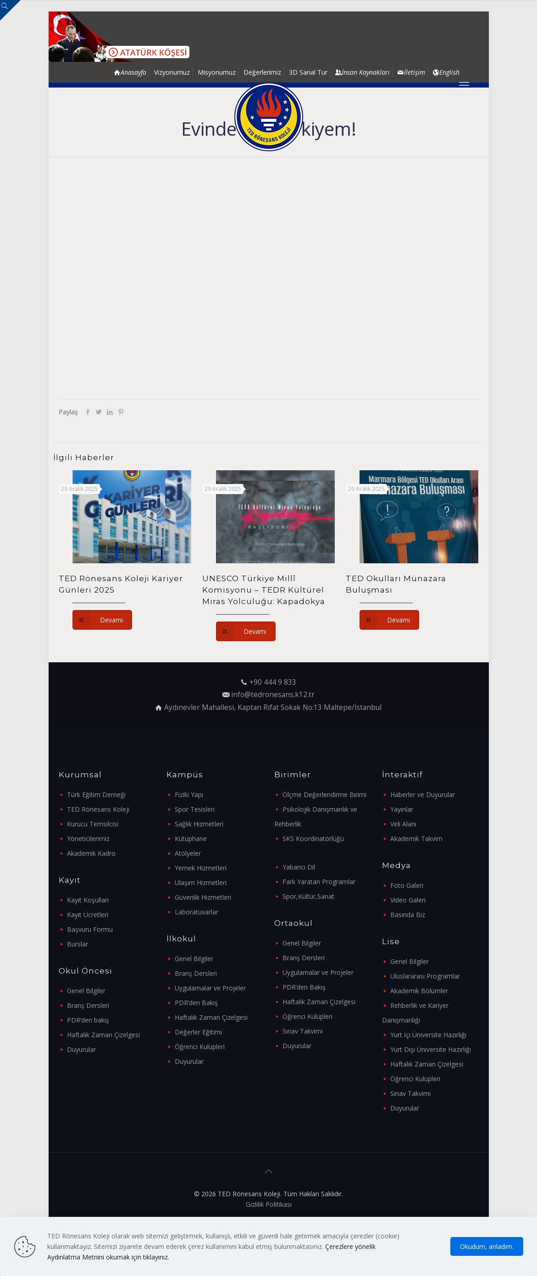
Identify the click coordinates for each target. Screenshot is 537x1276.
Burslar (77, 944)
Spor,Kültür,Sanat (308, 896)
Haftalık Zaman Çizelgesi (103, 1034)
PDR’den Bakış (196, 1002)
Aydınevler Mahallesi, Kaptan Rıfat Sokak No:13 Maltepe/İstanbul (273, 707)
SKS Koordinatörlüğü (313, 838)
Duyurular (81, 1049)
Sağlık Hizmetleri (199, 824)
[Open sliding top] (10, 10)
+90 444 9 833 (272, 682)
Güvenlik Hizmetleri (203, 897)
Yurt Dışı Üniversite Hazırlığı (430, 1049)
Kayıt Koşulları (88, 900)
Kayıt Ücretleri (87, 914)
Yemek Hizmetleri (201, 868)
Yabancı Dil (298, 867)
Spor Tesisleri (195, 809)
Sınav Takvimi (302, 1031)
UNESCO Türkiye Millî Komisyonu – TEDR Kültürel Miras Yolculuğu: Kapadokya (263, 590)
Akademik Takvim (416, 838)
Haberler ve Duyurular (422, 794)
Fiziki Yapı (189, 794)
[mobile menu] (464, 85)
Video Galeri (408, 900)
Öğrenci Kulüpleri (200, 1046)
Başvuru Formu (90, 929)
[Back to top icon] (268, 1171)
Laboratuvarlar (196, 912)
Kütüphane (191, 838)
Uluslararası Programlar (425, 976)
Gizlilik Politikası (269, 1204)
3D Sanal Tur (308, 72)
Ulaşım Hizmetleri (201, 882)
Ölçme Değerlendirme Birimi (324, 794)
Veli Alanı (403, 824)
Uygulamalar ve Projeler (210, 988)
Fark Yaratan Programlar (318, 881)
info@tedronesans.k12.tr (273, 694)
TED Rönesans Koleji (98, 809)
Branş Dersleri (88, 1005)
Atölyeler (188, 853)
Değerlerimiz (262, 72)
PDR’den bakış (88, 1020)
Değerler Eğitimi (198, 1032)
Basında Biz (407, 914)
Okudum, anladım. (487, 1246)
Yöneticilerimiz (88, 838)
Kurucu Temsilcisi (92, 824)
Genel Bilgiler (86, 990)
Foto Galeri (406, 885)
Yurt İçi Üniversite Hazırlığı (428, 1034)
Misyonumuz (217, 72)
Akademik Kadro (91, 853)
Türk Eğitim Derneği (96, 794)
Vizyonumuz (172, 72)
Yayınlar (401, 809)
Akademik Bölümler (419, 990)
